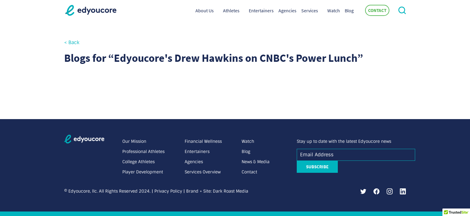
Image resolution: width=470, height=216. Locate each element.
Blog (349, 11)
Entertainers (261, 11)
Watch (333, 11)
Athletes (231, 11)
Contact (377, 10)
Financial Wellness (203, 141)
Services (309, 11)
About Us (204, 11)
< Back (71, 42)
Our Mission (134, 141)
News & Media (255, 161)
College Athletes (138, 161)
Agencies (287, 11)
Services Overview (203, 172)
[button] (402, 10)
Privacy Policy (168, 191)
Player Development (142, 172)
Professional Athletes (143, 151)
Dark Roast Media (230, 191)
